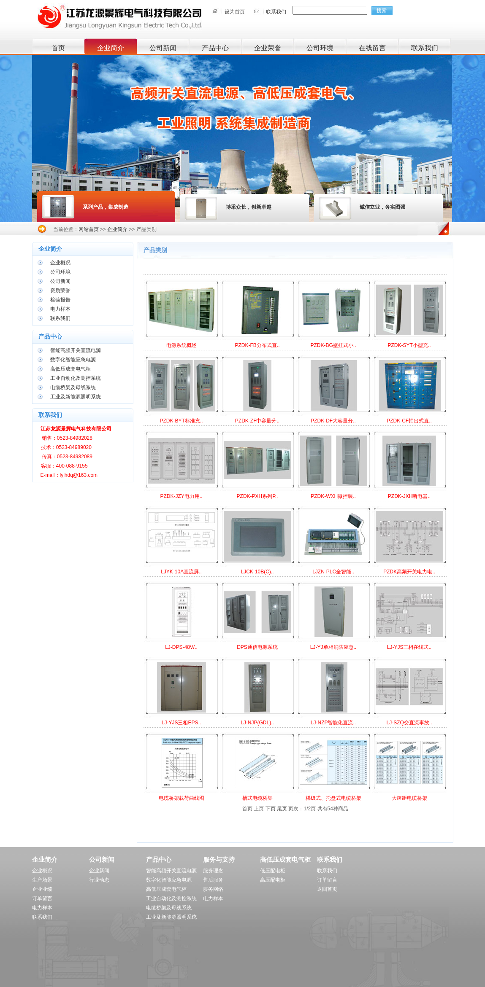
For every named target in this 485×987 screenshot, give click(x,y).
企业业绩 (42, 889)
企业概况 (60, 263)
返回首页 (327, 889)
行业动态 (99, 880)
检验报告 (60, 300)
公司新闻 (162, 47)
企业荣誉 (267, 47)
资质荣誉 (60, 290)
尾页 (282, 809)
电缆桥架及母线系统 (73, 387)
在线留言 (372, 47)
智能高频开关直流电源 (75, 350)
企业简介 (110, 47)
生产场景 (42, 880)
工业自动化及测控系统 (75, 378)
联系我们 (276, 12)
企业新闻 (99, 871)
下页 (271, 809)
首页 (58, 47)
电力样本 (60, 309)
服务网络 (213, 889)
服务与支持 (219, 859)
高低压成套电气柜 (70, 369)
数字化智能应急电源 (73, 360)
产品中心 (215, 47)
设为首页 (235, 12)
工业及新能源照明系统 (75, 397)
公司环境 (319, 47)
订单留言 (42, 898)
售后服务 (213, 880)
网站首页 (89, 229)
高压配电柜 (272, 880)
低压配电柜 (272, 871)
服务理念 (213, 871)
